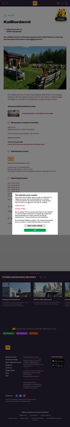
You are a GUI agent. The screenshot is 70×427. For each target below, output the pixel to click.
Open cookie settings (35, 225)
